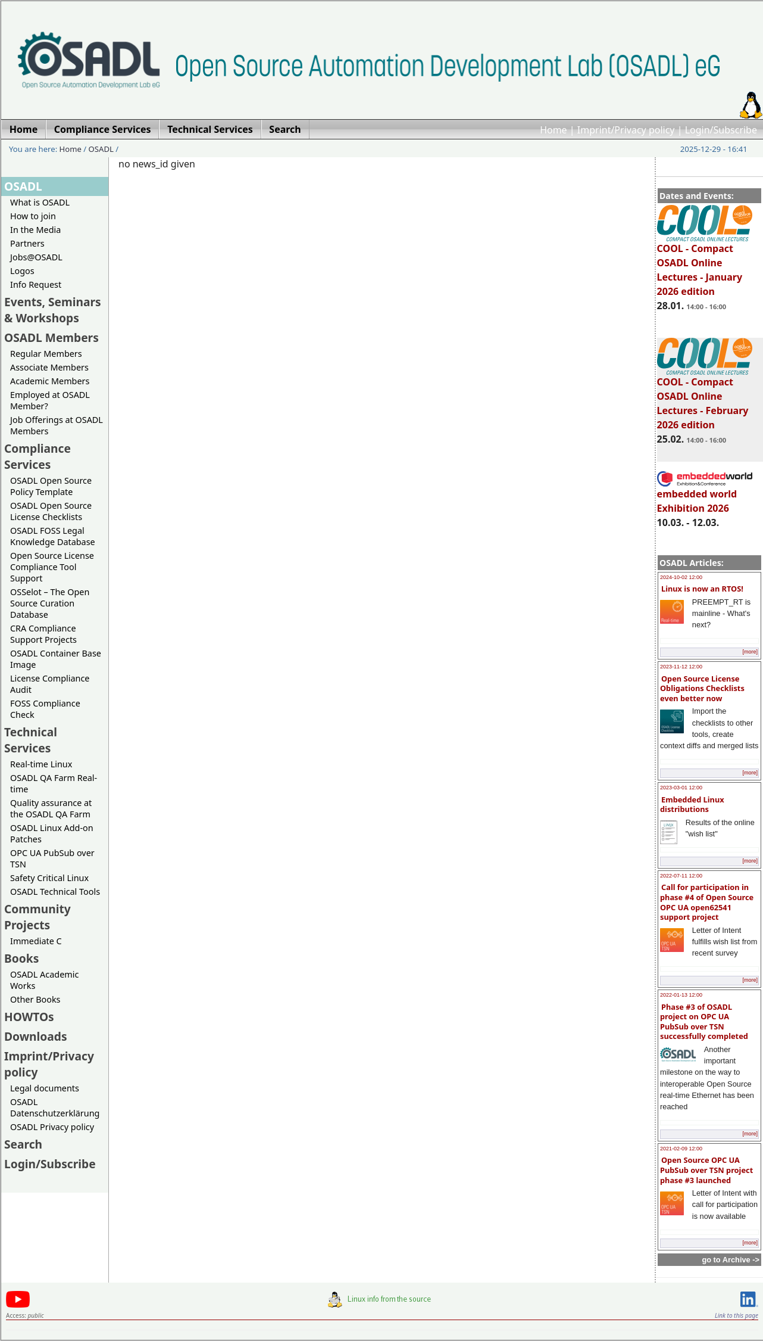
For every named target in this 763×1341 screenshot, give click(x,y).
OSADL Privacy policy (52, 1126)
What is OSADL (40, 202)
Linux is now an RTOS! (702, 588)
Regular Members (46, 353)
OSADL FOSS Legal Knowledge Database (52, 536)
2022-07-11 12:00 (681, 876)
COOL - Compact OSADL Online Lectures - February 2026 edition (704, 398)
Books (21, 958)
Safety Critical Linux (49, 877)
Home (553, 129)
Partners (27, 243)
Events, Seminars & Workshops (52, 310)
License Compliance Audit (49, 684)
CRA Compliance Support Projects (43, 634)
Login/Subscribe (721, 129)
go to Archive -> (730, 1259)
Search (23, 1144)
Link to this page (736, 1315)
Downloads (35, 1036)
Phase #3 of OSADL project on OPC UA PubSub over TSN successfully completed (704, 1021)
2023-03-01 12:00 (681, 788)
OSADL (101, 149)
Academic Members (49, 381)
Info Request (35, 284)
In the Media (35, 229)
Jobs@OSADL (36, 257)
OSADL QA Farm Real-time (53, 783)
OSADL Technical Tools (55, 891)
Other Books (35, 999)
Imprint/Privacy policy (626, 129)
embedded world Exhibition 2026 (704, 496)
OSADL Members (51, 337)
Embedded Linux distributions (692, 804)
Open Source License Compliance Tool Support (52, 567)
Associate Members (49, 367)
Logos (22, 270)
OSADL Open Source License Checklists (51, 511)
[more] (750, 652)
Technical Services (30, 740)
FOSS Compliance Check (45, 709)
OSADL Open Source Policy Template (51, 486)
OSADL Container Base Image (55, 659)
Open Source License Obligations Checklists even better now (702, 688)
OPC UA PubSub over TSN (52, 858)
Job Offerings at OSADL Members (56, 425)
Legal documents (44, 1088)
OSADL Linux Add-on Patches (51, 833)
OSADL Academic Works (44, 980)
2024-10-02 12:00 (681, 577)
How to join (33, 216)
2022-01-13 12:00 (681, 995)
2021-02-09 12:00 (681, 1149)
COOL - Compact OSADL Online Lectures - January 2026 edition (704, 264)
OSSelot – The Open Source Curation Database (49, 603)
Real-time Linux (41, 764)
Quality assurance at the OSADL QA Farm (51, 808)
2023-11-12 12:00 (681, 667)
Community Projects (37, 917)
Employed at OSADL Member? (50, 400)
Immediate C (36, 941)
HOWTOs (29, 1017)
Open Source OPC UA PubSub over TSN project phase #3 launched (706, 1170)
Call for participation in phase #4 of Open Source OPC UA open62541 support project (706, 902)
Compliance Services (37, 456)
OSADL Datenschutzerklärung (54, 1107)
